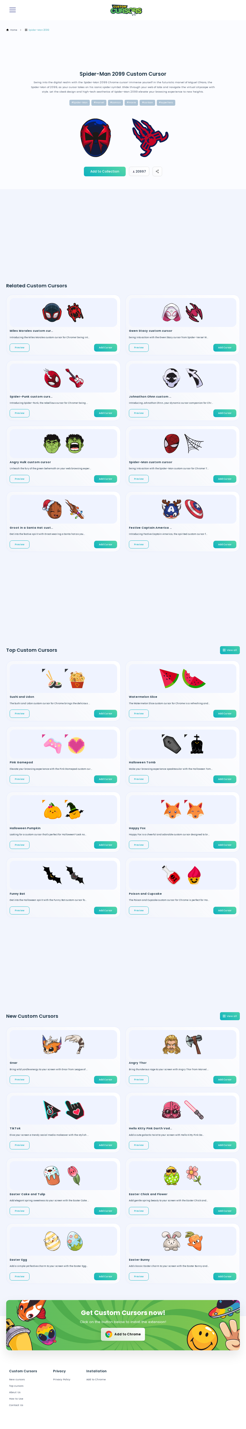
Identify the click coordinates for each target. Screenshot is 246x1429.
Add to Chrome (123, 1334)
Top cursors (16, 1386)
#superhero (166, 102)
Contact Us (16, 1405)
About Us (15, 1392)
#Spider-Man (80, 102)
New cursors (17, 1379)
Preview (19, 347)
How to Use (16, 1398)
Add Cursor (105, 347)
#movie (131, 102)
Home (11, 30)
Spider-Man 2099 (37, 30)
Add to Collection (104, 171)
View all (229, 650)
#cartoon (147, 102)
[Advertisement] (103, 51)
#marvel (99, 102)
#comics (115, 102)
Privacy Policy (61, 1379)
